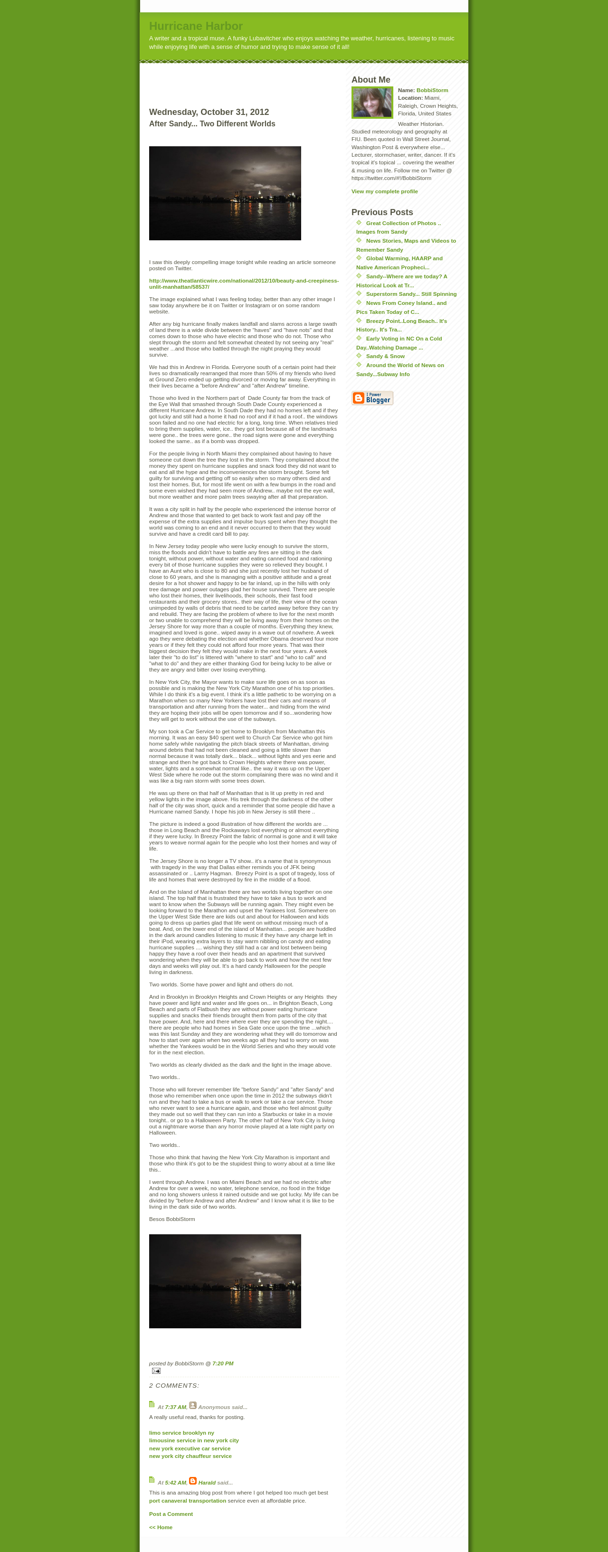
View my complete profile (385, 191)
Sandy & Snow (385, 356)
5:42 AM (175, 1482)
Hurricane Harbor (196, 25)
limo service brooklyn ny (181, 1432)
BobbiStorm (432, 90)
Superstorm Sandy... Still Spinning (411, 294)
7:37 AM (175, 1407)
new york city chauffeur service (190, 1456)
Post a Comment (171, 1514)
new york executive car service (190, 1448)
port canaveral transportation (187, 1500)
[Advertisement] (262, 77)
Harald (207, 1482)
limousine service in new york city (194, 1440)
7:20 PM (222, 1363)
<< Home (160, 1527)
